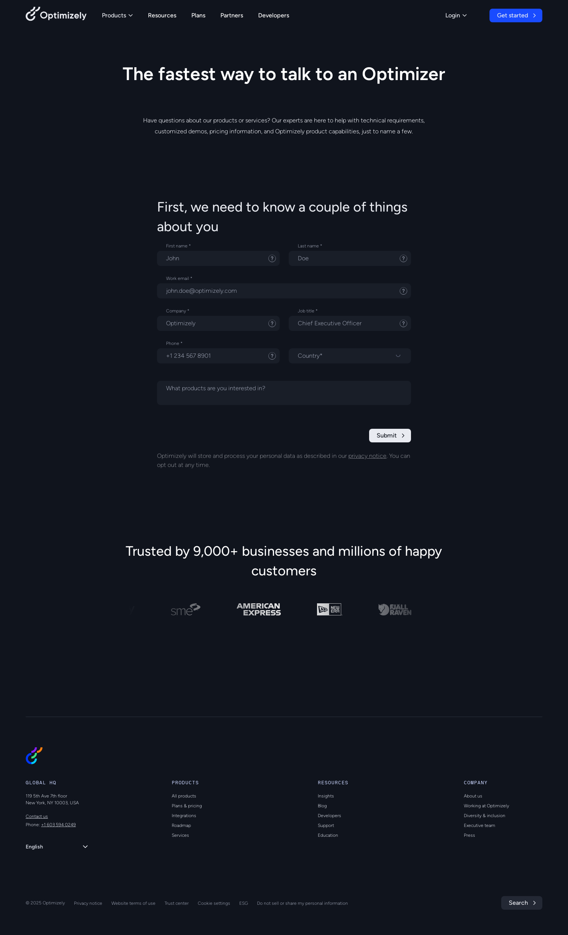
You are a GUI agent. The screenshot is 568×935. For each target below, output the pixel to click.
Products (117, 15)
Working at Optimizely (486, 805)
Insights (326, 796)
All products (184, 796)
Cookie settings (214, 903)
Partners (231, 15)
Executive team (479, 825)
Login (456, 15)
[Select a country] (350, 355)
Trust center (177, 903)
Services (180, 835)
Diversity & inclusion (484, 815)
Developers (273, 15)
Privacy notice (88, 903)
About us (473, 796)
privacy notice (367, 455)
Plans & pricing (187, 805)
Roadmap (181, 825)
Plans (198, 15)
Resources (162, 15)
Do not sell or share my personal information (302, 903)
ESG (243, 903)
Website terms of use (133, 903)
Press (469, 835)
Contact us (37, 816)
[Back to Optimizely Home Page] (56, 15)
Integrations (184, 815)
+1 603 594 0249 (58, 824)
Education (328, 835)
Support (326, 825)
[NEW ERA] (332, 609)
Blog (322, 805)
